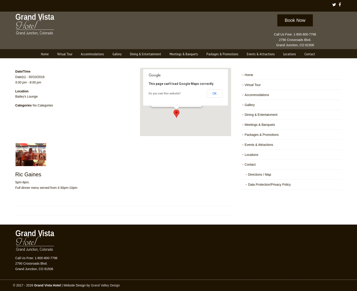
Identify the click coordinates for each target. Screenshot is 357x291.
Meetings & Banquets (260, 125)
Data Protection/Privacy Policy (269, 184)
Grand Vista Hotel (35, 25)
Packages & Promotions (262, 135)
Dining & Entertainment (261, 114)
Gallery (250, 105)
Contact (250, 164)
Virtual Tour (253, 85)
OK (214, 93)
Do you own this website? (165, 93)
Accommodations (257, 95)
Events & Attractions (259, 145)
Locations (251, 155)
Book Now (295, 20)
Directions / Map (259, 174)
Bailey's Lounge (26, 96)
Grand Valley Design (105, 285)
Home (249, 75)
